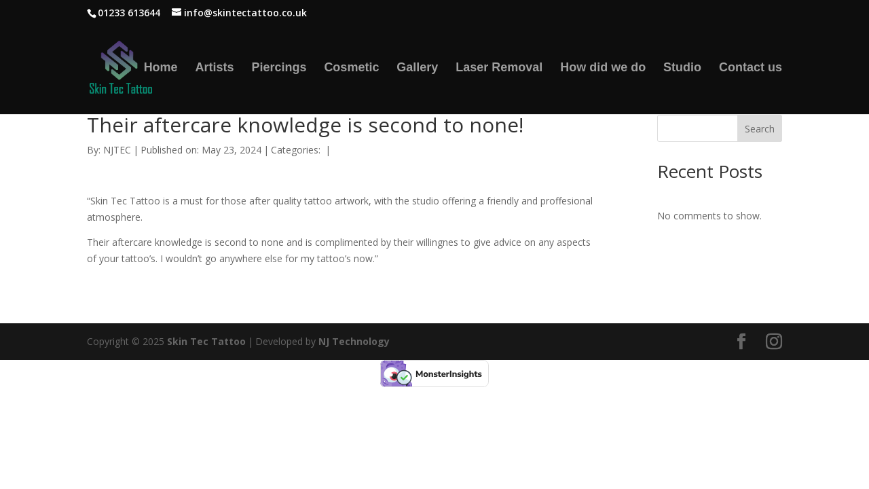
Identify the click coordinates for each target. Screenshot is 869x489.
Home (161, 68)
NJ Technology (354, 341)
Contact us (750, 68)
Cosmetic (351, 68)
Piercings (278, 68)
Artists (215, 68)
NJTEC (117, 149)
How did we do (603, 68)
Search (760, 128)
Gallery (417, 68)
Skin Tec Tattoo (206, 341)
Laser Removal (499, 68)
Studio (682, 68)
